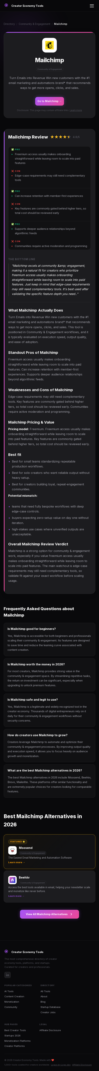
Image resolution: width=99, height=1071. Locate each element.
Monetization (11, 1001)
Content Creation (14, 996)
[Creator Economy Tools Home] (23, 5)
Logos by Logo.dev (61, 1064)
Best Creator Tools (15, 1030)
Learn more (76, 110)
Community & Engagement (34, 23)
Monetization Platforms (17, 1040)
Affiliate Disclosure (50, 1030)
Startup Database (50, 1007)
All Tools (45, 991)
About (44, 996)
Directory (9, 23)
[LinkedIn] (7, 975)
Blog (43, 1001)
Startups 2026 (12, 1035)
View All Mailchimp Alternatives (49, 914)
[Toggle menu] (92, 6)
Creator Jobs (48, 1012)
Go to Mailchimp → (49, 101)
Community (10, 1007)
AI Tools (9, 991)
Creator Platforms (14, 1045)
